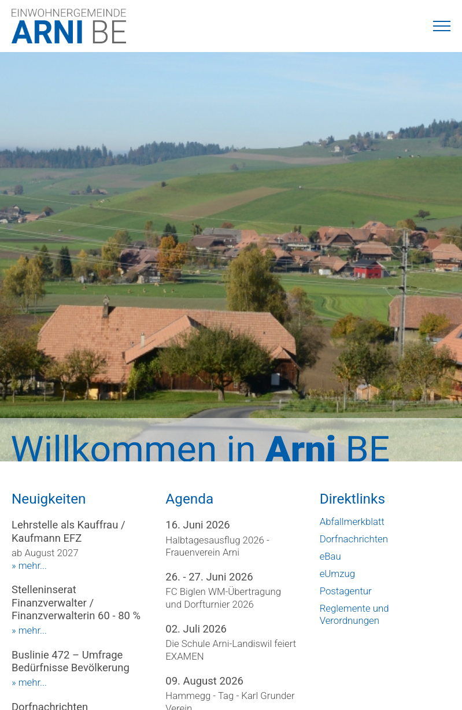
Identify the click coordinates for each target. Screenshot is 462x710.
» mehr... (29, 565)
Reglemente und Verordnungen (354, 614)
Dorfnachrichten (354, 539)
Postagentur (346, 591)
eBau (330, 556)
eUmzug (337, 573)
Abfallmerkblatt (352, 521)
